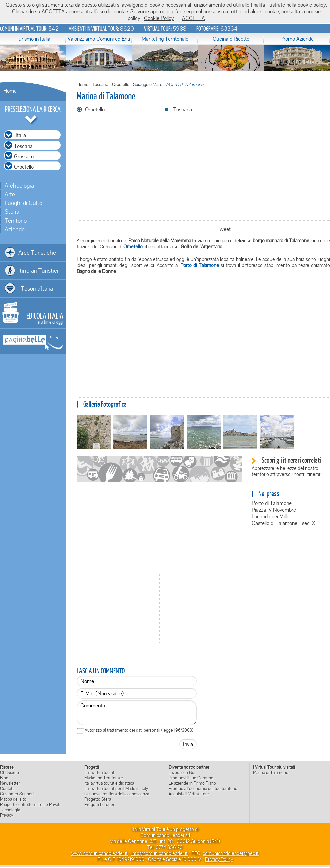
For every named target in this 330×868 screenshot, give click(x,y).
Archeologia (19, 185)
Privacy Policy (219, 859)
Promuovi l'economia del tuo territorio (203, 788)
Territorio (16, 220)
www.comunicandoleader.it (99, 853)
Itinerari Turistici (38, 270)
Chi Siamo (9, 772)
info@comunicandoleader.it (159, 853)
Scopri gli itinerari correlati (291, 460)
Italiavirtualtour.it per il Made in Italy (116, 788)
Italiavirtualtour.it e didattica (109, 783)
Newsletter (10, 783)
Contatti (7, 788)
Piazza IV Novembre (274, 509)
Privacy (6, 815)
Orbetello (120, 84)
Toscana (100, 84)
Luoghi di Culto (23, 202)
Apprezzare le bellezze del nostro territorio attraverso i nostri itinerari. (287, 471)
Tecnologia (10, 809)
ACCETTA (193, 18)
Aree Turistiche (37, 252)
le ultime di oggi (44, 318)
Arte (10, 194)
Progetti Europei (99, 804)
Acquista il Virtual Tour (189, 793)
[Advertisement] (203, 340)
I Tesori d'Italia (35, 288)
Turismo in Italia (33, 38)
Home (10, 90)
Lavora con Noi (182, 772)
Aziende (15, 229)
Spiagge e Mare (147, 84)
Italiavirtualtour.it (99, 772)
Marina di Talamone (270, 772)
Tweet (224, 229)
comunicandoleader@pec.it (231, 853)
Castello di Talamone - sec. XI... (286, 523)
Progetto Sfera (97, 799)
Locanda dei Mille (270, 516)
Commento (137, 712)
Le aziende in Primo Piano (192, 783)
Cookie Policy (159, 18)
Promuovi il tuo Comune (191, 777)
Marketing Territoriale (165, 38)
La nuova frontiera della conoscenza (116, 793)
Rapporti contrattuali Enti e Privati (30, 804)
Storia (12, 211)
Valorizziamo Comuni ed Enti (99, 38)
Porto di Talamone (272, 503)
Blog (4, 777)
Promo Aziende (297, 38)
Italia (21, 135)
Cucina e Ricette (231, 38)
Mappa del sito (13, 799)
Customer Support (17, 793)
